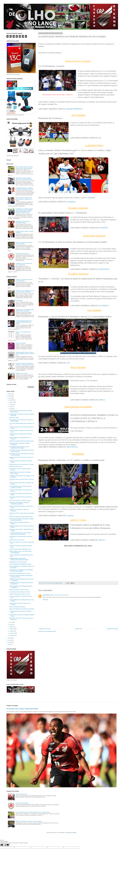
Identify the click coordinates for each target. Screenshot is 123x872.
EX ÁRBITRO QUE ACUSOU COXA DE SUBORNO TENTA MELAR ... (19, 447)
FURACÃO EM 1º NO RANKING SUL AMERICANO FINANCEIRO (25, 310)
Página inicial (78, 628)
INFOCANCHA (72, 447)
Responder (45, 599)
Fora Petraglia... (19, 300)
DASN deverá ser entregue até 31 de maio (19, 573)
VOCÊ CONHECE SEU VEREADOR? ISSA (20, 549)
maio (11, 408)
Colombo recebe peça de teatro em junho (19, 594)
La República (71, 202)
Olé (100, 138)
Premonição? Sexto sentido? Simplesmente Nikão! (23, 222)
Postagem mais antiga (112, 628)
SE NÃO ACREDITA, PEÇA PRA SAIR (18, 589)
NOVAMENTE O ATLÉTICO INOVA (18, 562)
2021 (9, 644)
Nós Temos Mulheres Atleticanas (17, 606)
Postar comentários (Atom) (49, 631)
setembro (12, 628)
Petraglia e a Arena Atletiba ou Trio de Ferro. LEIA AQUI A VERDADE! (25, 291)
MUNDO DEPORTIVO (75, 109)
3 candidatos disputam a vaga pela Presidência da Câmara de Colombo (24, 188)
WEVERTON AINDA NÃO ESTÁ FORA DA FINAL (21, 441)
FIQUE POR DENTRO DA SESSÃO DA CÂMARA (21, 609)
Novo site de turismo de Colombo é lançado (20, 500)
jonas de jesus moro (48, 595)
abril (11, 406)
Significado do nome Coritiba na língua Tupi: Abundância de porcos (24, 178)
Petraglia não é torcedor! (22, 373)
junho (11, 622)
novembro (12, 633)
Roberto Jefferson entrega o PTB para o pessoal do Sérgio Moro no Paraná (24, 199)
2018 (9, 638)
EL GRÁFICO (103, 228)
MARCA (102, 400)
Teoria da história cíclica (21, 794)
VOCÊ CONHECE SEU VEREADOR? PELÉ (20, 564)
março (11, 404)
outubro (12, 631)
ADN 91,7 (102, 540)
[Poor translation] (7, 845)
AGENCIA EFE (104, 269)
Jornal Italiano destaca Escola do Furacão (19, 592)
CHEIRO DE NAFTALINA (15, 466)
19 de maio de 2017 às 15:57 (61, 595)
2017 (9, 398)
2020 (9, 642)
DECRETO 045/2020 (21, 343)
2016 (9, 396)
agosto (11, 626)
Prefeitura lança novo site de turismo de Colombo (21, 464)
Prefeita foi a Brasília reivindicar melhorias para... (21, 516)
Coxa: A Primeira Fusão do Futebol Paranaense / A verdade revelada (24, 167)
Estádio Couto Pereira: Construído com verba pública (24, 243)
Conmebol (70, 516)
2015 (9, 393)
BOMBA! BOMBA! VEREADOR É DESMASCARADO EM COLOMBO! (18, 559)
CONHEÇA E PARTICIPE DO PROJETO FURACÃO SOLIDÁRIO (19, 503)
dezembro (12, 635)
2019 (9, 640)
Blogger (74, 832)
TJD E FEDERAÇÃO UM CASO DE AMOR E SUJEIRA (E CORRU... (20, 487)
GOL (68, 363)
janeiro (11, 400)
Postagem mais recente (44, 628)
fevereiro (12, 402)
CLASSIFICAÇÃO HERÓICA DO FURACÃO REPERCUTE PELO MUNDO (24, 322)
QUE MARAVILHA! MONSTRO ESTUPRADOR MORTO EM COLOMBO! (21, 570)
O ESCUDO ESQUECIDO (22, 253)
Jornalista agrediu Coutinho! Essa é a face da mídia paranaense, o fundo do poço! (25, 354)
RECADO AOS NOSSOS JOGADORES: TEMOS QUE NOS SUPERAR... (21, 519)
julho (11, 624)
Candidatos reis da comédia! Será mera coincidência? (24, 264)
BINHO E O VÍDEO (14, 417)
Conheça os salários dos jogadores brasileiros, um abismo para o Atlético (25, 364)
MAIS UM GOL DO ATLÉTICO (16, 540)
